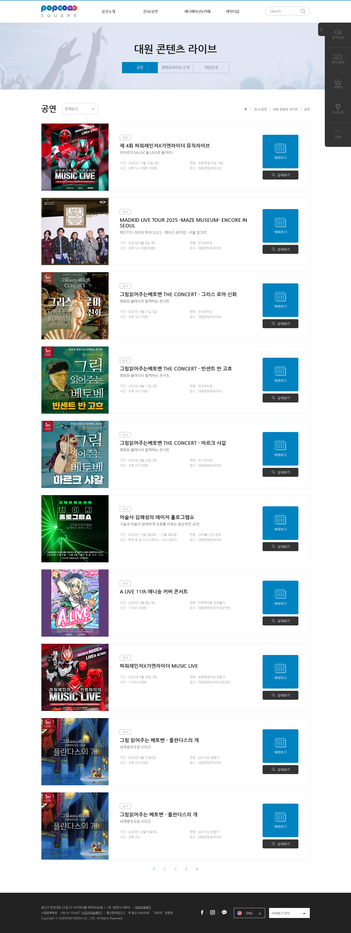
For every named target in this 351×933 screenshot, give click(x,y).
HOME (245, 109)
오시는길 (338, 108)
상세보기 (280, 175)
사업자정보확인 (91, 912)
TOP (338, 133)
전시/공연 (150, 11)
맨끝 (197, 869)
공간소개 (108, 11)
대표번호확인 (143, 907)
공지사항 (338, 33)
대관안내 (211, 67)
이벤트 (338, 83)
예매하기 (280, 158)
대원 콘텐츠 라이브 (285, 109)
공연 (140, 67)
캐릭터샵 (232, 11)
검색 (304, 11)
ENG (249, 913)
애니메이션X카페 (197, 11)
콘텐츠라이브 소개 (175, 67)
